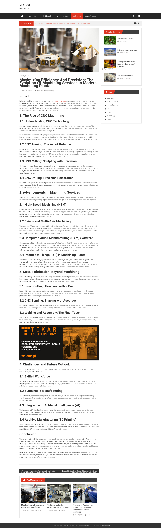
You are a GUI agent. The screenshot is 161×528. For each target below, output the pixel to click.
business (66, 16)
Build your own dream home (127, 50)
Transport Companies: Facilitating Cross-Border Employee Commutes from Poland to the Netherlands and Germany (38, 471)
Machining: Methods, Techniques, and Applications (58, 506)
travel (57, 16)
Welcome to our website (125, 38)
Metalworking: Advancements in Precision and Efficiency (32, 506)
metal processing (49, 90)
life (35, 16)
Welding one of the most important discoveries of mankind (126, 64)
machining (40, 90)
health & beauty (46, 16)
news (29, 16)
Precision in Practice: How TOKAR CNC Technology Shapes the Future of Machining (83, 508)
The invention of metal (125, 76)
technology (77, 16)
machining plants (60, 101)
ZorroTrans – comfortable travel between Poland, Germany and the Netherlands (62, 23)
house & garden (91, 16)
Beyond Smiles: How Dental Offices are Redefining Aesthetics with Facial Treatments (79, 471)
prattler (24, 4)
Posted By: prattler (26, 90)
